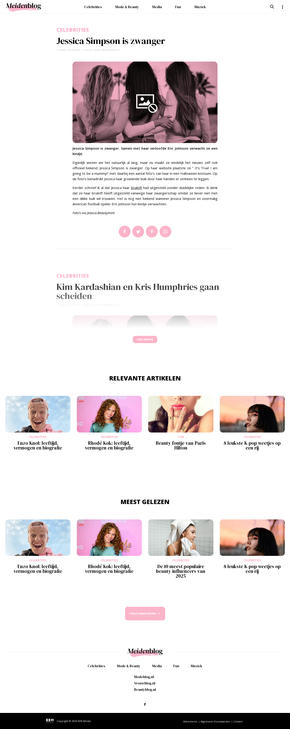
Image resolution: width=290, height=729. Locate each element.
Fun (178, 7)
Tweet (138, 231)
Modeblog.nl (144, 676)
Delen (124, 231)
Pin (152, 231)
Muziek (200, 7)
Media (157, 7)
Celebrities (93, 7)
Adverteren (190, 721)
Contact (238, 721)
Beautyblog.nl (145, 689)
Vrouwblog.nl (144, 683)
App (165, 231)
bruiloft (136, 187)
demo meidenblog (106, 50)
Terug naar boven (142, 618)
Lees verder (145, 341)
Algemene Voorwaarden (215, 721)
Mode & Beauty (127, 7)
